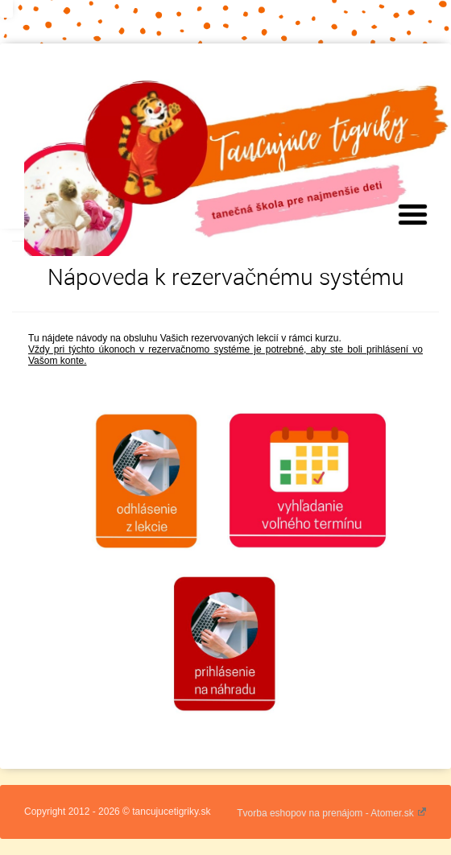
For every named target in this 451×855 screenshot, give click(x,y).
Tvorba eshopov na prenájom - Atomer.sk (332, 813)
